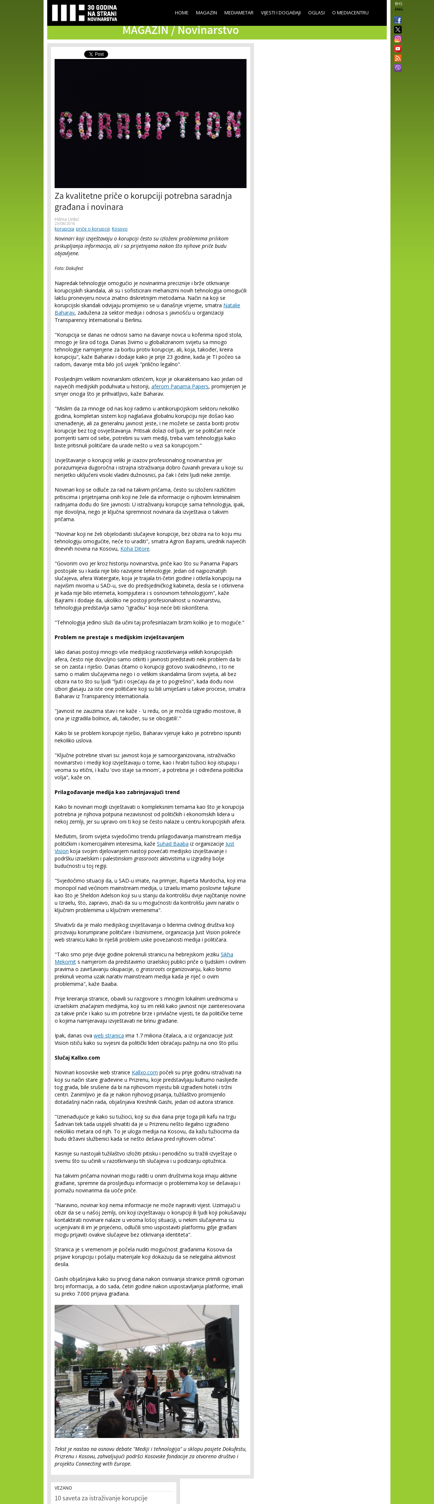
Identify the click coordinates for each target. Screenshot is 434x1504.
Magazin (206, 12)
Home (182, 12)
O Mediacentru (350, 12)
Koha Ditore (134, 548)
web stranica (109, 1035)
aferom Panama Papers (180, 386)
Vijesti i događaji (281, 12)
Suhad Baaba (173, 843)
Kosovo (120, 229)
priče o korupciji (93, 229)
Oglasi (316, 12)
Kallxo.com (145, 1072)
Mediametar (239, 12)
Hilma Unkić (67, 219)
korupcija (64, 229)
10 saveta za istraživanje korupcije (101, 1499)
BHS (398, 3)
